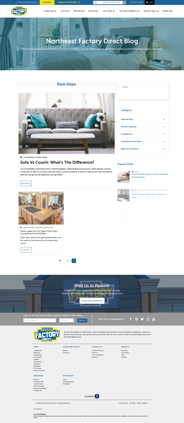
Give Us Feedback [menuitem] (98, 355)
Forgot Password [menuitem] (68, 381)
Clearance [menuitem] (37, 364)
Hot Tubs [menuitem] (107, 11)
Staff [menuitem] (122, 355)
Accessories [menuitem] (37, 361)
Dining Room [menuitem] (38, 355)
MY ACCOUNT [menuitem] (68, 376)
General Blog (127, 119)
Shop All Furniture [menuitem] (39, 370)
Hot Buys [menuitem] (65, 11)
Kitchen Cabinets (128, 126)
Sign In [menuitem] (65, 379)
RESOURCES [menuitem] (38, 376)
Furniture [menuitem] (49, 11)
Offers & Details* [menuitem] (142, 403)
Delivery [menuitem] (36, 379)
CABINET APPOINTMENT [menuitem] (69, 2)
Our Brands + (38, 409)
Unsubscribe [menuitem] (38, 390)
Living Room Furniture (131, 141)
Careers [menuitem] (123, 357)
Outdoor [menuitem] (93, 11)
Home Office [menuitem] (38, 357)
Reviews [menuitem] (94, 357)
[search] (108, 2)
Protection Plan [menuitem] (39, 381)
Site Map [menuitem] (132, 403)
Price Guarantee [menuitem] (39, 386)
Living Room (127, 134)
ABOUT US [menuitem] (125, 347)
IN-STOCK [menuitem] (47, 2)
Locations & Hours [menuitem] (98, 350)
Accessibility (89, 396)
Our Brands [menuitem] (37, 368)
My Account (137, 2)
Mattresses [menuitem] (79, 11)
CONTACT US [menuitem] (97, 347)
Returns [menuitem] (65, 350)
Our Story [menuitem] (124, 350)
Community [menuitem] (125, 353)
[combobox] (143, 87)
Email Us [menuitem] (95, 353)
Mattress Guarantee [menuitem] (40, 388)
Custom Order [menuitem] (38, 384)
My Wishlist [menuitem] (66, 384)
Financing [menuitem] (168, 11)
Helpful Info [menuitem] (150, 11)
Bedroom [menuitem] (37, 353)
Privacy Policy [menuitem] (123, 403)
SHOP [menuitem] (36, 347)
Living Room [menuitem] (38, 350)
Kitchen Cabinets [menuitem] (128, 11)
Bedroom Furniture (130, 149)
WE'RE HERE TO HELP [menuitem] (71, 347)
